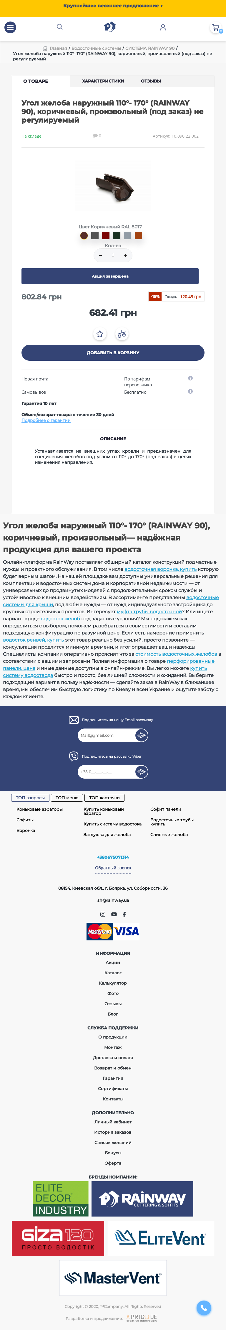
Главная (58, 48)
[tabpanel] (113, 186)
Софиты (25, 820)
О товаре (35, 81)
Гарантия (113, 1078)
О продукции (112, 1037)
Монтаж (113, 1047)
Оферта (112, 1163)
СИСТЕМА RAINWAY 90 (150, 48)
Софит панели (165, 809)
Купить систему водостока (113, 824)
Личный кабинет (113, 1122)
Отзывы (113, 1003)
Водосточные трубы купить (172, 822)
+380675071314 (113, 857)
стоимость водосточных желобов (176, 654)
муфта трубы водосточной (149, 611)
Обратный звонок (113, 868)
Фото (113, 993)
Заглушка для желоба (107, 834)
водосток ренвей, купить (33, 640)
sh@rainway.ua (113, 900)
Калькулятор (113, 983)
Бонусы (113, 1153)
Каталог (113, 972)
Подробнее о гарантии (46, 420)
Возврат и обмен (113, 1068)
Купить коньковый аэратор (104, 811)
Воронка (25, 830)
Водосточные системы (96, 48)
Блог (113, 1014)
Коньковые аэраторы (39, 809)
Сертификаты (113, 1088)
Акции (113, 962)
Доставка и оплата (113, 1057)
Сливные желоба (169, 834)
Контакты (113, 1099)
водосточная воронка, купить (160, 569)
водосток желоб (60, 619)
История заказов (113, 1132)
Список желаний (113, 1142)
